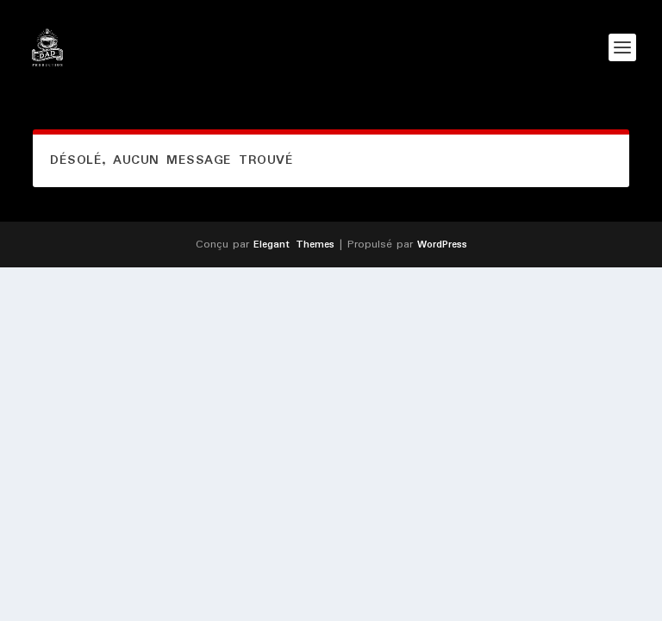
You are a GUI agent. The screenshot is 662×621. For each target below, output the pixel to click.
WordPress (442, 244)
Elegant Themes (293, 244)
